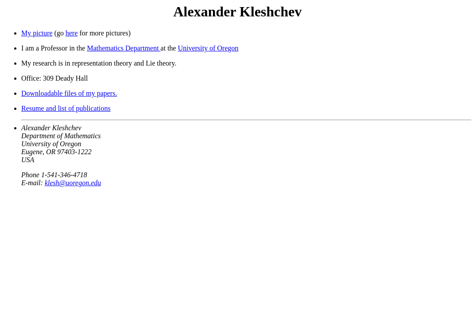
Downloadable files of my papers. (69, 93)
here (72, 33)
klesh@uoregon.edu (73, 183)
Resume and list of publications (66, 108)
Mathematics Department (123, 48)
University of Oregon (208, 48)
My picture (37, 33)
